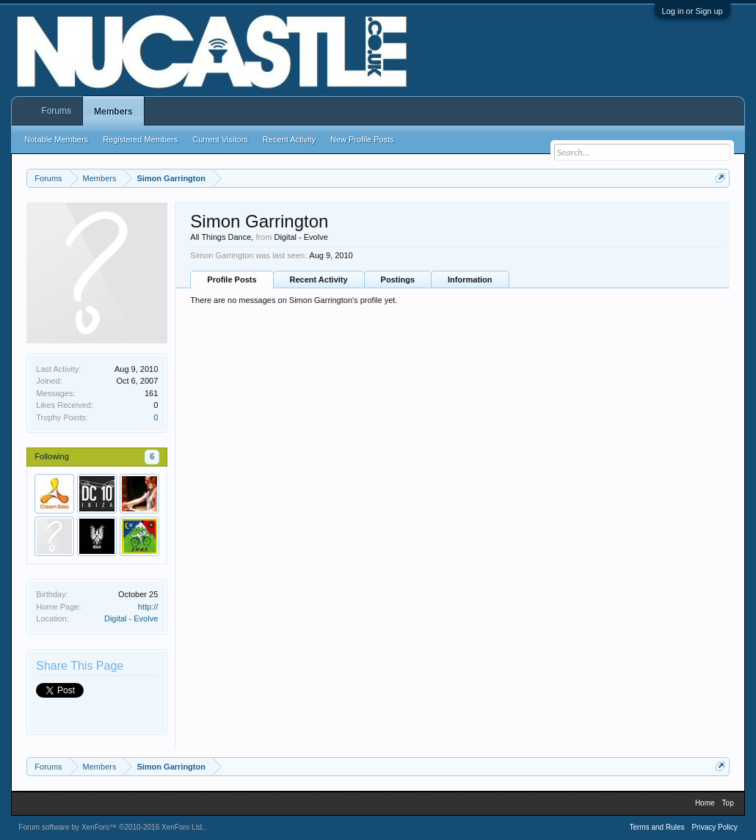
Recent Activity (319, 279)
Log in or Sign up (692, 11)
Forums (56, 111)
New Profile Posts (362, 139)
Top (728, 803)
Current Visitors (220, 139)
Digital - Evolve (131, 618)
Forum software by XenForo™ (111, 827)
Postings (398, 279)
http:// (148, 606)
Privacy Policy (714, 827)
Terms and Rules (656, 827)
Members (113, 111)
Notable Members (56, 139)
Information (470, 279)
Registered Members (140, 139)
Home (705, 803)
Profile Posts (231, 279)
